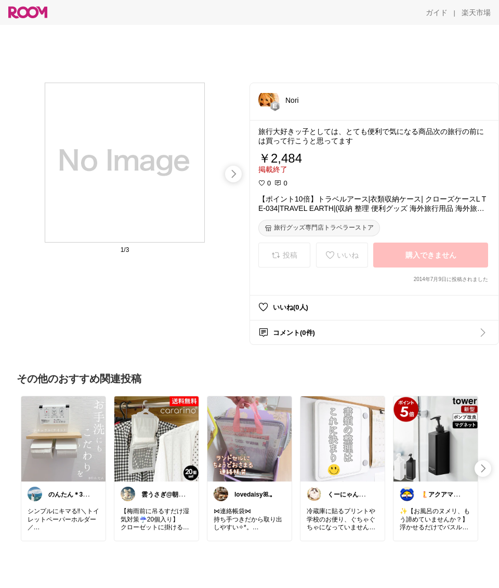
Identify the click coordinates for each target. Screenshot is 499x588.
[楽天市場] (476, 12)
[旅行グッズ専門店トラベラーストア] (319, 228)
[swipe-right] (233, 174)
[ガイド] (437, 12)
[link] (63, 438)
